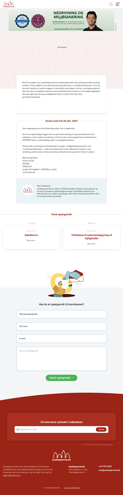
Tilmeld (101, 429)
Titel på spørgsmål (28, 314)
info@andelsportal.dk (109, 470)
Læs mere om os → (12, 475)
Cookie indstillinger (72, 488)
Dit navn (23, 326)
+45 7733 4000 (105, 466)
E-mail (22, 339)
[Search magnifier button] (111, 4)
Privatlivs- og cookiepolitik (101, 444)
